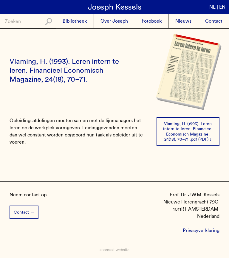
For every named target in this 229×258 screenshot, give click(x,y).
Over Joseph (114, 21)
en (222, 7)
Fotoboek (152, 21)
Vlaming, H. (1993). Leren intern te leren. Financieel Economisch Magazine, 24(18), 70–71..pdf (188, 131)
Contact (213, 21)
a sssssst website (114, 250)
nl (212, 7)
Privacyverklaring (201, 230)
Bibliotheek (75, 21)
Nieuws (183, 21)
